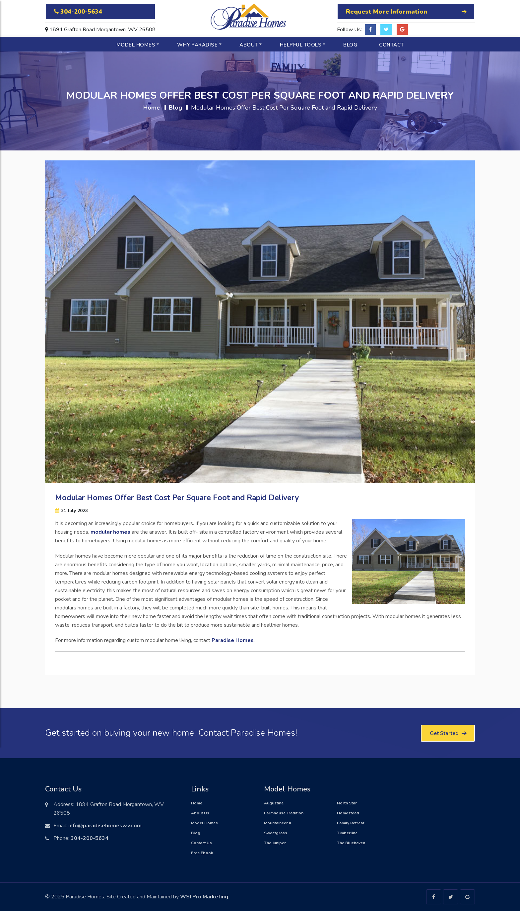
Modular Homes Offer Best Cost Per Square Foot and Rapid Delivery (177, 498)
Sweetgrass (275, 833)
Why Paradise (197, 45)
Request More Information (406, 12)
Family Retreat (350, 823)
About (248, 45)
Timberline (347, 833)
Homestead (348, 813)
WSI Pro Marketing (204, 896)
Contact (391, 45)
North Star (347, 803)
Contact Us (201, 843)
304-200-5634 (78, 12)
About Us (200, 813)
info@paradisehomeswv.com (105, 825)
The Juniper (275, 843)
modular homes (110, 532)
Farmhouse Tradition (283, 813)
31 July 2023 (71, 510)
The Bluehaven (351, 843)
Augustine (274, 803)
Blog (350, 45)
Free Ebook (202, 853)
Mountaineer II (277, 823)
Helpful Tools (301, 45)
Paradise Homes (233, 640)
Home (151, 108)
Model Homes (136, 45)
